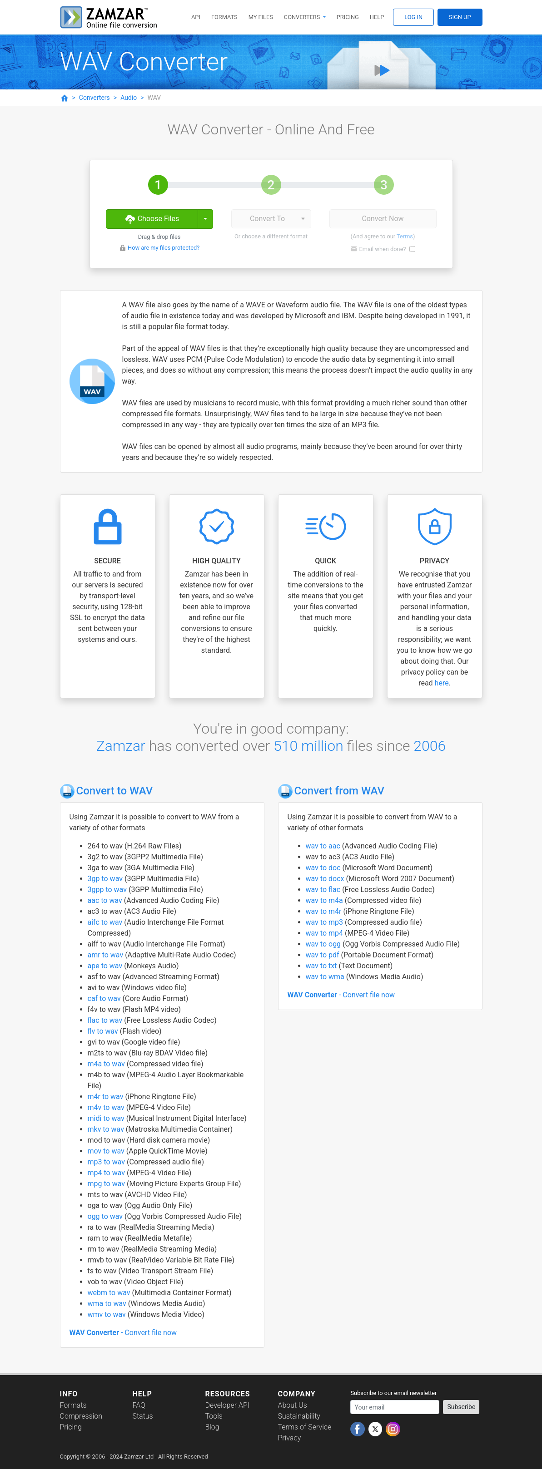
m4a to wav (107, 1064)
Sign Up (460, 17)
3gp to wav (106, 878)
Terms (405, 236)
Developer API (227, 1405)
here (442, 683)
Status (142, 1416)
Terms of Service (304, 1427)
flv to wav (104, 1031)
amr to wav (106, 955)
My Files (261, 17)
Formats (224, 17)
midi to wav (107, 1118)
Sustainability (299, 1416)
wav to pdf (323, 955)
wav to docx (326, 878)
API (195, 17)
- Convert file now (123, 1332)
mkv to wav (107, 1129)
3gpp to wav (108, 889)
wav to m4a (325, 900)
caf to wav (105, 998)
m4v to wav (107, 1107)
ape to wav (106, 965)
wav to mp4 (325, 933)
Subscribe (461, 1406)
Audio (128, 97)
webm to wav (110, 1292)
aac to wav (106, 900)
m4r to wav (106, 1096)
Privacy (289, 1438)
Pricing (348, 17)
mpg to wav (107, 1183)
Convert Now (382, 218)
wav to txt (322, 965)
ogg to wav (106, 1216)
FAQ (138, 1405)
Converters (303, 17)
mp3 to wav (107, 1162)
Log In (413, 17)
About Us (292, 1405)
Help (377, 17)
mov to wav (107, 1151)
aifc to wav (106, 922)
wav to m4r (324, 911)
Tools (213, 1416)
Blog (212, 1427)
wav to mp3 (325, 922)
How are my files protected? (163, 247)
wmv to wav (108, 1314)
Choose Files (151, 219)
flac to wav (106, 1020)
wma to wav (108, 1303)
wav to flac (324, 889)
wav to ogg (324, 944)
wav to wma (326, 976)
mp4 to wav (107, 1172)
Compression (81, 1416)
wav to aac (324, 846)
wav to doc (324, 867)
